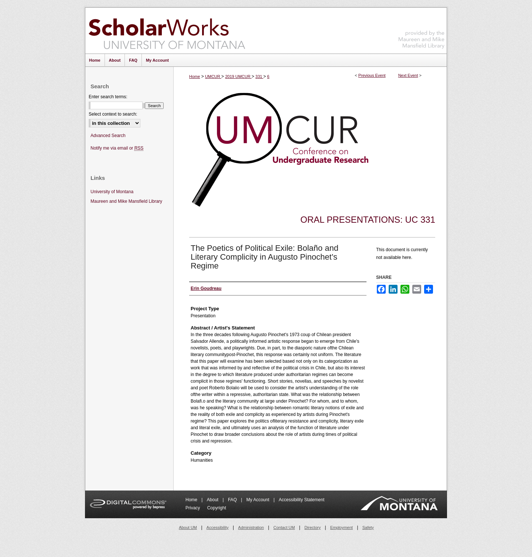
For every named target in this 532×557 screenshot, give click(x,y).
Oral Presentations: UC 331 (367, 220)
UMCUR (213, 76)
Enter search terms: (108, 96)
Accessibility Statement (301, 499)
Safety (368, 527)
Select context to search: (113, 114)
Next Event (408, 75)
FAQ (233, 499)
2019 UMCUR (238, 76)
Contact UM (284, 527)
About (213, 499)
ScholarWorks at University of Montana (166, 31)
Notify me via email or (117, 148)
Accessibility (218, 527)
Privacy (193, 507)
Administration (251, 527)
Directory (312, 527)
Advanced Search (108, 135)
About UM (188, 527)
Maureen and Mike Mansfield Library (421, 29)
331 (259, 76)
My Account (258, 499)
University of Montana (112, 191)
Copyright (216, 507)
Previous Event (372, 75)
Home (194, 76)
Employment (341, 527)
